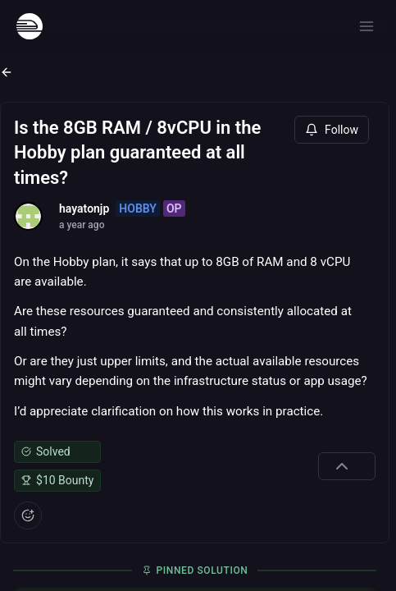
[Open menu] (366, 26)
